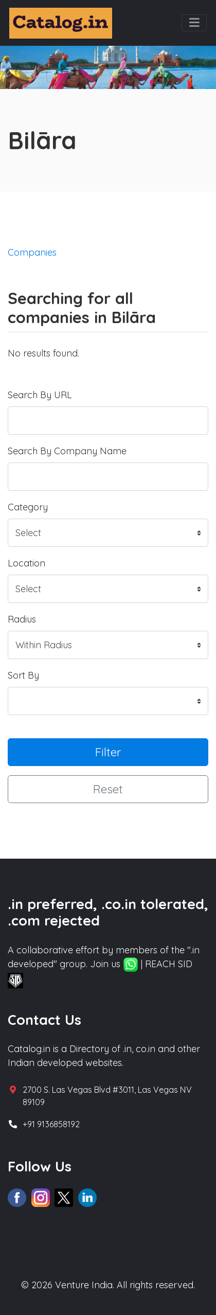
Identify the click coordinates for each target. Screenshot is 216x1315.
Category (28, 507)
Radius (22, 619)
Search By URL (40, 395)
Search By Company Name (67, 451)
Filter (108, 751)
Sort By (23, 675)
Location (26, 563)
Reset (108, 788)
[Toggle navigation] (194, 23)
